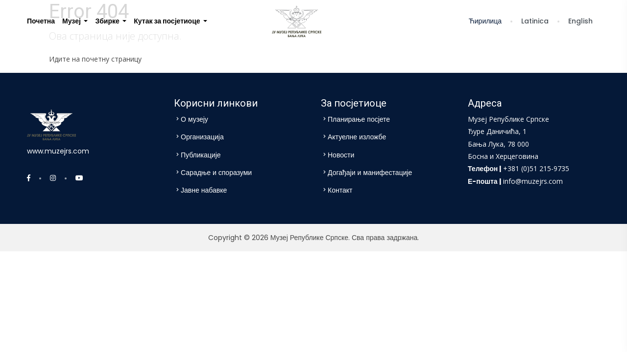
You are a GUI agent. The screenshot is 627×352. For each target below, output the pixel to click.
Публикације (201, 155)
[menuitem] (41, 21)
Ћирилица (485, 21)
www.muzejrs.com (58, 151)
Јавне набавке (204, 190)
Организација (202, 137)
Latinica (535, 21)
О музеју (194, 119)
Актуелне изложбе (357, 137)
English (581, 21)
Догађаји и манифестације (370, 172)
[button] (75, 21)
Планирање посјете (359, 119)
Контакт (340, 190)
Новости (341, 155)
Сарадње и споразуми (216, 172)
